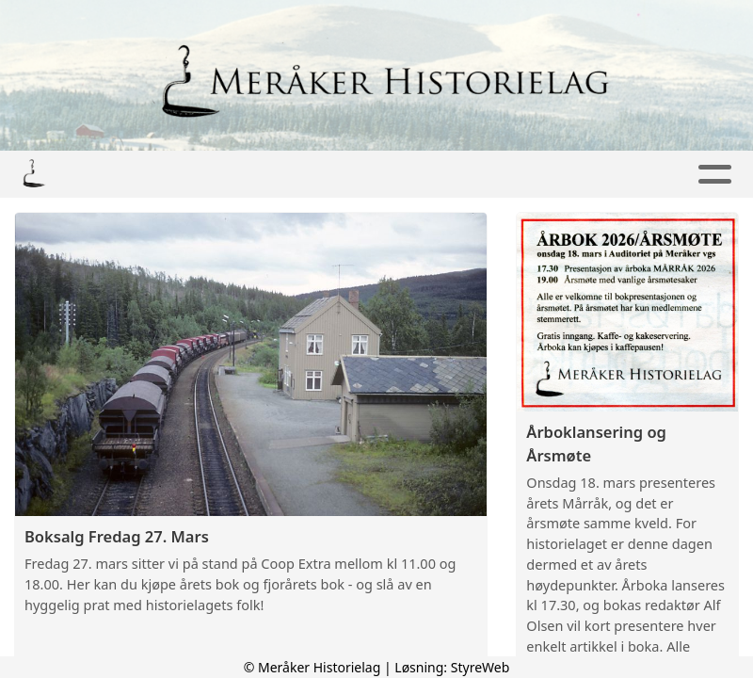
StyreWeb (480, 667)
